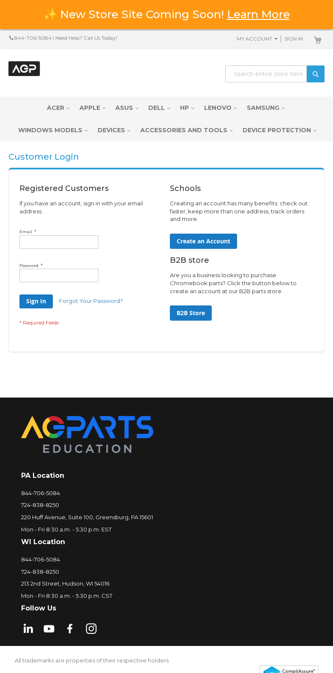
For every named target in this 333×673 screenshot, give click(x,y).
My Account (254, 38)
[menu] (166, 119)
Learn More (258, 14)
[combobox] (275, 73)
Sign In (293, 38)
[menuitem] (58, 108)
